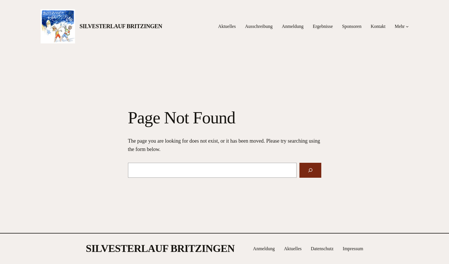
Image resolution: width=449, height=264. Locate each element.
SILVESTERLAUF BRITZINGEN (121, 26)
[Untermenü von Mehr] (407, 26)
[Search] (310, 170)
